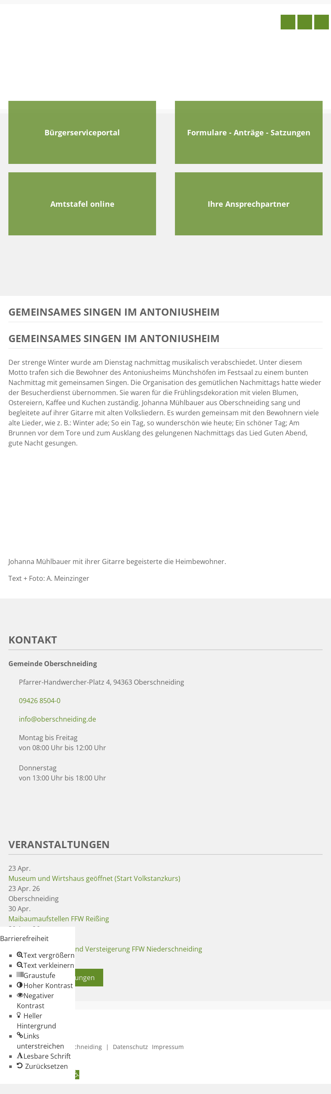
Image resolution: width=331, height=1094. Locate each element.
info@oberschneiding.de (57, 719)
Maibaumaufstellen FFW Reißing (58, 918)
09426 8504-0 (39, 700)
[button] (46, 955)
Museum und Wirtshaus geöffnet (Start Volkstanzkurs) (94, 878)
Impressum (168, 1047)
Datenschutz (130, 1047)
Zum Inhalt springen (32, 1089)
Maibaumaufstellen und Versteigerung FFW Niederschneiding (105, 949)
